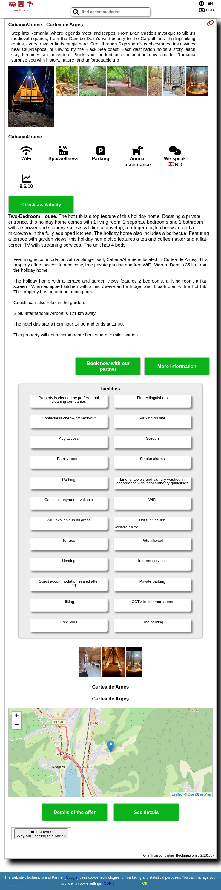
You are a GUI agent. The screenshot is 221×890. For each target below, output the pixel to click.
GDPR (109, 883)
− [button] (17, 724)
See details (146, 812)
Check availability (41, 204)
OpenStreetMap (199, 794)
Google (71, 877)
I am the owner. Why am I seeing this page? (41, 833)
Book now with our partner (108, 366)
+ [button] (17, 716)
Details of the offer (75, 812)
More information (177, 366)
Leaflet (177, 794)
